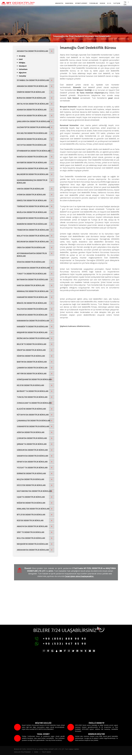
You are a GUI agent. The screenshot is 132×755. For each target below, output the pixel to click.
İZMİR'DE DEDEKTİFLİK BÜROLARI (31, 92)
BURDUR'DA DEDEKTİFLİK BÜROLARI (32, 315)
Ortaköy (22, 56)
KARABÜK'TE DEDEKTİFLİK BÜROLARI (32, 326)
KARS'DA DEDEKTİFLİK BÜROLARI (31, 285)
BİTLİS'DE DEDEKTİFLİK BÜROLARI (31, 514)
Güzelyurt (23, 66)
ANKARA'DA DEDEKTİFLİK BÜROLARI (32, 86)
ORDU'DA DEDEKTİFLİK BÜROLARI (31, 247)
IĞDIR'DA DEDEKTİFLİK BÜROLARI (31, 356)
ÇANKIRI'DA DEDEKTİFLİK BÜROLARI (32, 367)
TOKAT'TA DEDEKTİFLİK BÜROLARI (31, 273)
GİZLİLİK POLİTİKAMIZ (22, 752)
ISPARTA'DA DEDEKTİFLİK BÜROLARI (32, 461)
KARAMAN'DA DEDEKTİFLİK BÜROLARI (33, 320)
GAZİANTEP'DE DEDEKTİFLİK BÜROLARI (33, 127)
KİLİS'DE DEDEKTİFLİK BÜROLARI (30, 385)
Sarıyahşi (22, 76)
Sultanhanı (23, 69)
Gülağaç (22, 63)
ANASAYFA (59, 3)
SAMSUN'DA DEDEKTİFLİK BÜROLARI (32, 168)
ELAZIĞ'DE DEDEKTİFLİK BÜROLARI (31, 409)
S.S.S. (109, 3)
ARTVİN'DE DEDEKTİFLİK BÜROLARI (31, 373)
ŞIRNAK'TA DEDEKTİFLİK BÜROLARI (32, 444)
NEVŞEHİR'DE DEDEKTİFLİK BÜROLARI (32, 544)
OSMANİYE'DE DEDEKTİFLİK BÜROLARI (33, 426)
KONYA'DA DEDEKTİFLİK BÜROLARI (31, 115)
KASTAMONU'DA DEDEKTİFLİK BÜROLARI (34, 491)
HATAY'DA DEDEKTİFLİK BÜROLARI (31, 145)
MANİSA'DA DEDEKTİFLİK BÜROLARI (32, 156)
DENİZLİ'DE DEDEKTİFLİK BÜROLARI (32, 200)
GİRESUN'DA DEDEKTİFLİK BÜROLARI (32, 450)
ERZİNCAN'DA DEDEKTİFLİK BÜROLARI (33, 338)
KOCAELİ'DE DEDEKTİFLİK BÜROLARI (32, 133)
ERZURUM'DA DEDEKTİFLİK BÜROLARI (33, 241)
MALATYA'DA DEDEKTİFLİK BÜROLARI (33, 236)
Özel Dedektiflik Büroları (69, 39)
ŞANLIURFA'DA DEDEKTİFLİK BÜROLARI (33, 121)
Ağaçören (22, 73)
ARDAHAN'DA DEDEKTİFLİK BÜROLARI (33, 550)
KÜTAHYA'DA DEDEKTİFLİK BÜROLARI (33, 414)
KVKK (36, 752)
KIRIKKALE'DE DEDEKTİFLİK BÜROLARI (32, 291)
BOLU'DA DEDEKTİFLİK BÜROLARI (31, 538)
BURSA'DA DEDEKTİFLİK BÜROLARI (31, 98)
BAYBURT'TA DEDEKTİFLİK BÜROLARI (32, 391)
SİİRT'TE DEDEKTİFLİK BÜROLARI (30, 532)
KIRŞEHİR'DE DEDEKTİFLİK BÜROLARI (32, 332)
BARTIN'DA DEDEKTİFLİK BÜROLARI (32, 362)
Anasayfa (56, 39)
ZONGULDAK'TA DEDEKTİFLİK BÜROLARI (34, 403)
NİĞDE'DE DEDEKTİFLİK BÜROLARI (31, 503)
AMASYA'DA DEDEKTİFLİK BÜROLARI (32, 526)
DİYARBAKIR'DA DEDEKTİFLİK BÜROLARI (33, 151)
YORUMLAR (93, 3)
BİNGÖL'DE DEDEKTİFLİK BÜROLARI (32, 303)
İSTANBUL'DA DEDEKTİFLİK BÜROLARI (33, 80)
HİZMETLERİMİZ (81, 3)
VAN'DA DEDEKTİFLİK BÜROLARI (30, 189)
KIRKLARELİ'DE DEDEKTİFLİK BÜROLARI (33, 509)
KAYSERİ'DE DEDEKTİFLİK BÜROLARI (32, 162)
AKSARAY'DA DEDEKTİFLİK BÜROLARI (32, 51)
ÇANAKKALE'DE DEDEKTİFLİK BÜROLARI (33, 420)
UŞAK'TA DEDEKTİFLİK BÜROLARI (31, 497)
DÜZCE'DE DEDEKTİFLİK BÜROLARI (31, 485)
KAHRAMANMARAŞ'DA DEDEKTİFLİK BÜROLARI (32, 181)
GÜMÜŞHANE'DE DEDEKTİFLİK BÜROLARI (34, 379)
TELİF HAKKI (46, 752)
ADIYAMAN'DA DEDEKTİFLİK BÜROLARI (33, 268)
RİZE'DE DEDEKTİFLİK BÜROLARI (30, 520)
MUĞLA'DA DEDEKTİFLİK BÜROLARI (32, 212)
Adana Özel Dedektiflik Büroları (89, 39)
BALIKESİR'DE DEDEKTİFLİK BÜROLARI (32, 174)
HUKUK (102, 3)
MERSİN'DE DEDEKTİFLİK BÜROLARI (31, 139)
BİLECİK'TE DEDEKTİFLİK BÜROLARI (31, 344)
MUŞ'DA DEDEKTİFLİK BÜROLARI (30, 479)
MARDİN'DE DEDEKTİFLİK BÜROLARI (32, 224)
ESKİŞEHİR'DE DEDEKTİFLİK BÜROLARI (32, 218)
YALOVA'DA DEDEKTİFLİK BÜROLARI (32, 309)
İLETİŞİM (116, 3)
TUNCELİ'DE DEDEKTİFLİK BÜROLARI (32, 397)
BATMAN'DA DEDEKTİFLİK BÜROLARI (32, 279)
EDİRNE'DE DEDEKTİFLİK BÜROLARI (31, 473)
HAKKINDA (69, 3)
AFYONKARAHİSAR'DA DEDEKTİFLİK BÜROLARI (32, 254)
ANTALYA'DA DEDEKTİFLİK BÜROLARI (33, 104)
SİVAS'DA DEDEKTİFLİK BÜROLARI (31, 262)
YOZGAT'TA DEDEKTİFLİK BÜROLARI (32, 467)
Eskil (21, 59)
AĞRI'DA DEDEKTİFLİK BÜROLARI (30, 432)
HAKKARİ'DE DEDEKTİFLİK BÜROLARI (32, 297)
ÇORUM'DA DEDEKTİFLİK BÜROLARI (32, 438)
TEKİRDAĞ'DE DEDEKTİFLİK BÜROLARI (32, 206)
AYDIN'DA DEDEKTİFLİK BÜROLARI (31, 194)
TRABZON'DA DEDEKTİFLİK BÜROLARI (33, 230)
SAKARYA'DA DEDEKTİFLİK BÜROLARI (32, 456)
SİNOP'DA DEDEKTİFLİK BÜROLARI (31, 350)
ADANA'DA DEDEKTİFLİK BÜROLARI (31, 109)
